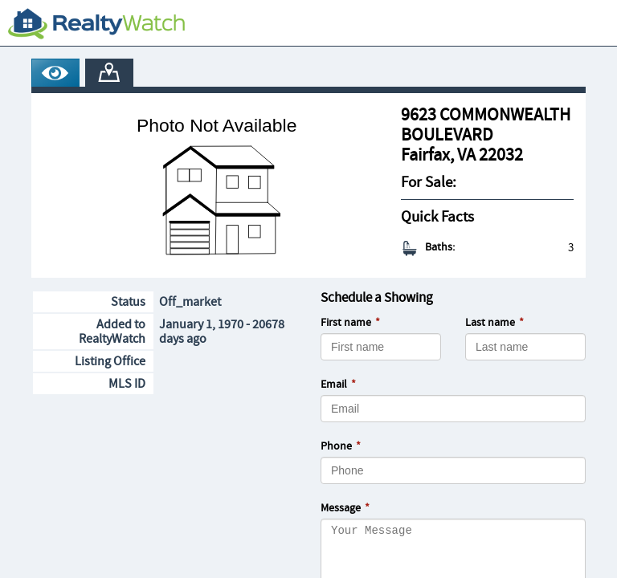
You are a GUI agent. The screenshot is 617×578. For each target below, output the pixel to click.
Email (334, 384)
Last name (490, 322)
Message (341, 508)
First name (346, 322)
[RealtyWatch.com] (96, 23)
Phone (336, 446)
